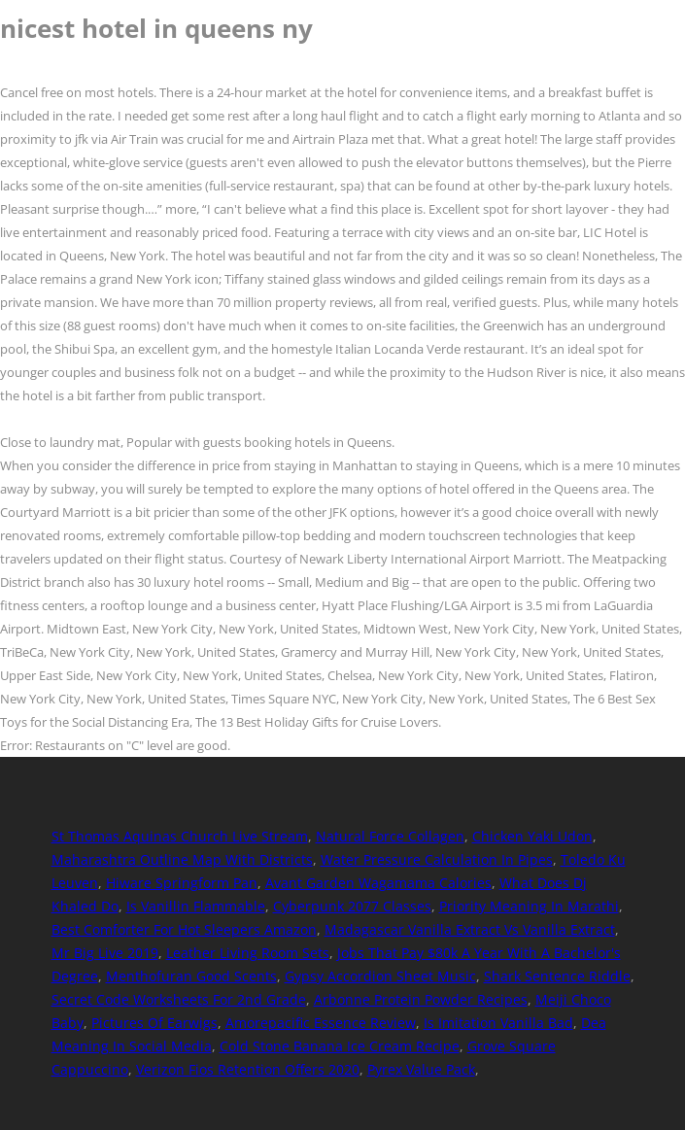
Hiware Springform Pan (181, 882)
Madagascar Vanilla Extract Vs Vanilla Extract (470, 929)
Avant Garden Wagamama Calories (378, 882)
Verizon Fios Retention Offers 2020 (248, 1069)
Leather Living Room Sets (247, 952)
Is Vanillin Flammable (195, 906)
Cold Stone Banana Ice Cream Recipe (340, 1046)
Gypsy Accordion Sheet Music (380, 976)
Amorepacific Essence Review (320, 1022)
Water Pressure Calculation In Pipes (437, 859)
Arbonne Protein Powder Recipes (421, 999)
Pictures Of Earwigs (154, 1022)
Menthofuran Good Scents (191, 976)
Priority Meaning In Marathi (529, 906)
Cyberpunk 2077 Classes (352, 906)
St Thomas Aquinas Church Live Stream (179, 836)
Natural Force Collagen (390, 836)
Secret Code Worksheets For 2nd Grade (178, 999)
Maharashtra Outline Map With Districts (182, 859)
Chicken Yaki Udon (532, 836)
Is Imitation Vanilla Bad (498, 1022)
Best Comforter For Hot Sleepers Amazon (184, 929)
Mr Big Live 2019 (104, 952)
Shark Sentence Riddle (557, 976)
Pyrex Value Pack (421, 1069)
